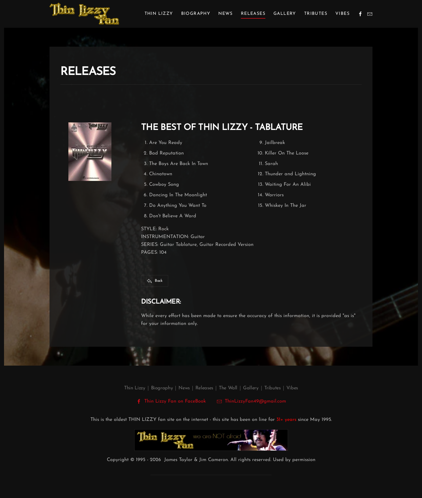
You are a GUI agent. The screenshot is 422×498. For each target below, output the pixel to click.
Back (155, 281)
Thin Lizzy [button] (159, 14)
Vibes (342, 14)
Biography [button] (195, 14)
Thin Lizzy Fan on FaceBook (171, 401)
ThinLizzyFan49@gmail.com (255, 401)
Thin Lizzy (134, 388)
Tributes (315, 14)
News (225, 14)
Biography (162, 388)
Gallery (284, 14)
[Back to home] (84, 14)
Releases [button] (253, 14)
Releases (204, 388)
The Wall (228, 388)
